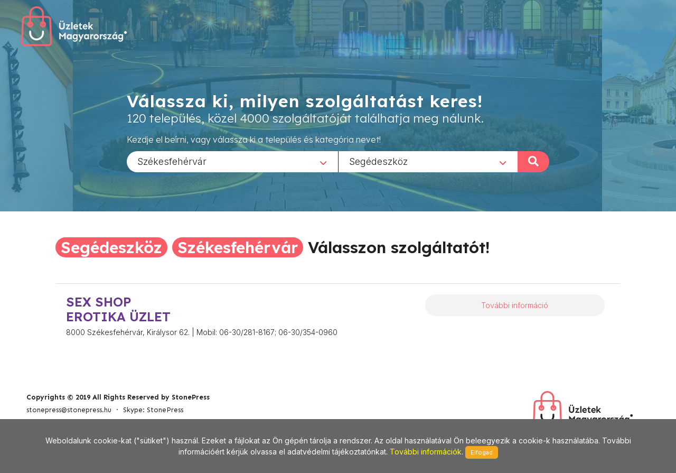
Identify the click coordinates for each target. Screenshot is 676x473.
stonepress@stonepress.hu (68, 410)
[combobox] (232, 161)
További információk (426, 451)
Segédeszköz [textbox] (378, 160)
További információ (514, 305)
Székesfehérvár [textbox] (171, 160)
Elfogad (482, 452)
